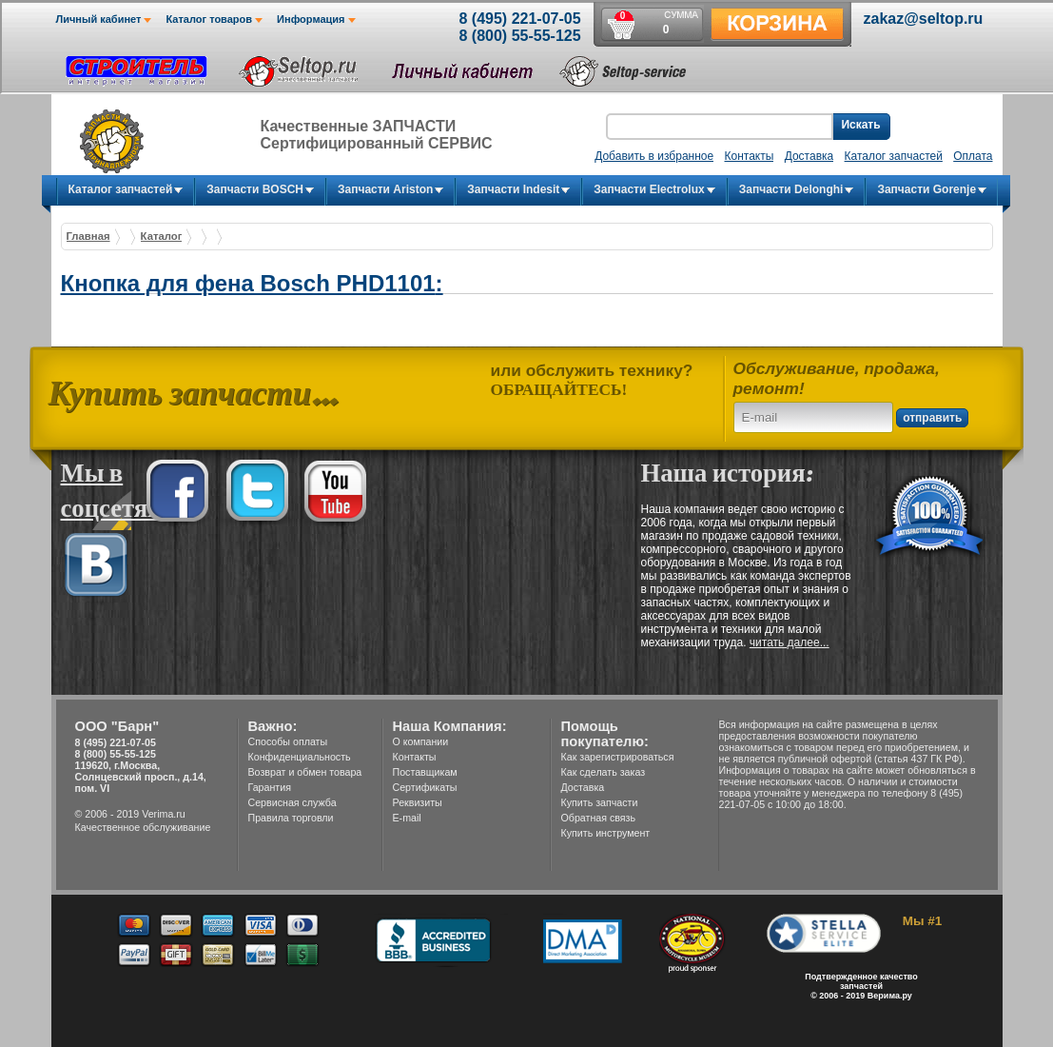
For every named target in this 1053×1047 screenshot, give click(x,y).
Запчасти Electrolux (649, 189)
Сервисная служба (292, 802)
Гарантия (269, 787)
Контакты (415, 756)
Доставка (583, 787)
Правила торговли (291, 817)
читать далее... (789, 642)
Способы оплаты (288, 741)
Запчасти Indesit (513, 189)
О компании (421, 741)
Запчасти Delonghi (791, 189)
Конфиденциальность (299, 756)
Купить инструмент (606, 833)
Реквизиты (417, 802)
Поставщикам (425, 772)
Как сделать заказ (603, 772)
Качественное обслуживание (143, 827)
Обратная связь (598, 817)
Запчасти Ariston (385, 189)
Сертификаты (425, 787)
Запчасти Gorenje (926, 189)
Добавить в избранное (654, 156)
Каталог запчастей (894, 156)
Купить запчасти (599, 802)
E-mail (407, 817)
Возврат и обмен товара (305, 772)
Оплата (972, 156)
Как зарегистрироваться (617, 756)
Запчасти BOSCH (254, 189)
